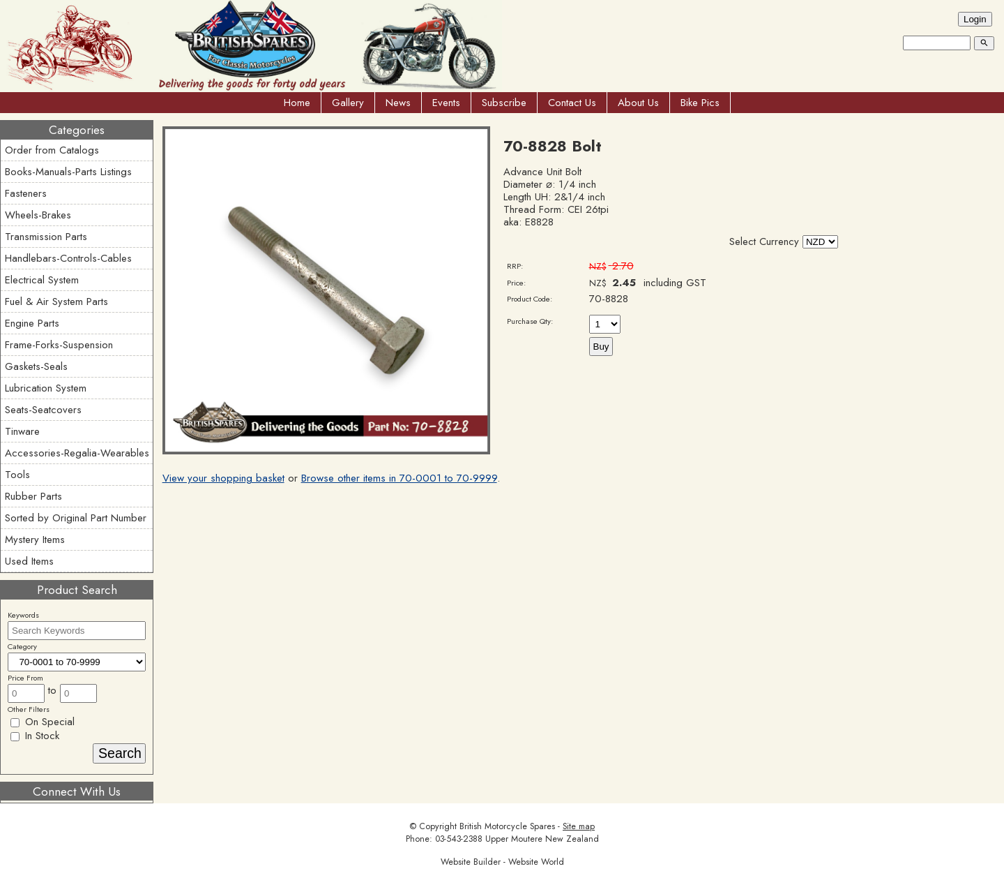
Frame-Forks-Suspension (59, 344)
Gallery (348, 102)
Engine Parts (32, 323)
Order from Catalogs (52, 150)
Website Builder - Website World (502, 862)
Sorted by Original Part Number (75, 518)
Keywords (23, 614)
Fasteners (26, 193)
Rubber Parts (33, 496)
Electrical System (42, 280)
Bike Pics (700, 102)
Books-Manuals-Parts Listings (68, 171)
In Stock (34, 735)
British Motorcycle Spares (507, 826)
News (398, 102)
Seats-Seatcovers (43, 409)
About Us (638, 102)
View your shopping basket (223, 478)
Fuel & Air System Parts (56, 301)
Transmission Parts (46, 236)
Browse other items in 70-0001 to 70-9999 (399, 478)
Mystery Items (35, 539)
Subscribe (504, 102)
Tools (17, 474)
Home (297, 102)
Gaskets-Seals (36, 366)
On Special (42, 721)
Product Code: (529, 298)
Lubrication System (45, 388)
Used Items (29, 561)
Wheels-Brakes (38, 215)
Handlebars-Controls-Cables (68, 258)
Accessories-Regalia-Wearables (77, 453)
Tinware (22, 431)
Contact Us (572, 102)
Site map (579, 826)
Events (446, 102)
